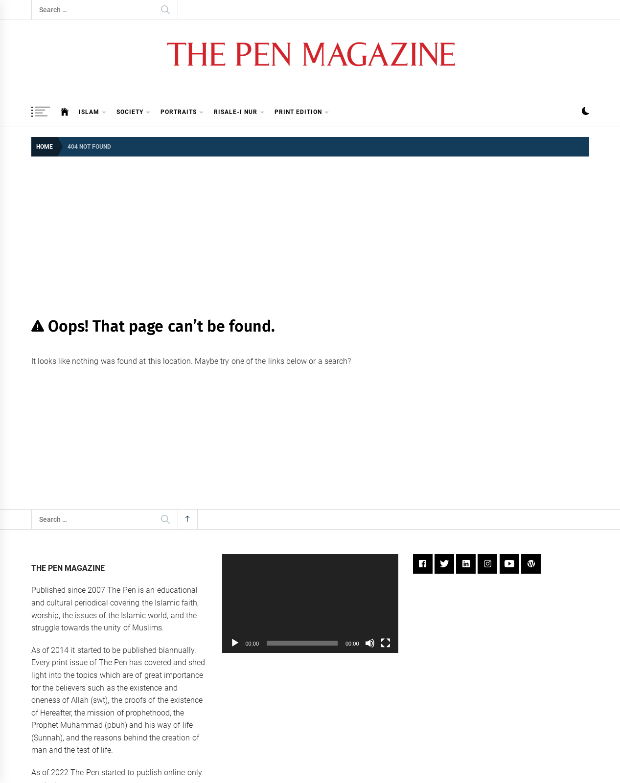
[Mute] (370, 643)
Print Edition (302, 112)
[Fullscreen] (385, 643)
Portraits (182, 112)
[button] (585, 112)
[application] (310, 603)
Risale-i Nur (239, 112)
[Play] (235, 643)
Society (133, 112)
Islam (93, 112)
